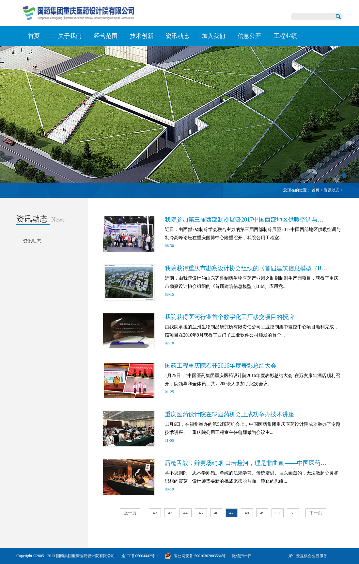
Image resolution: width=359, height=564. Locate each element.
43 (170, 512)
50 (277, 512)
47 (231, 512)
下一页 (315, 512)
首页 (34, 36)
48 (247, 512)
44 (185, 512)
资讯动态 (331, 190)
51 (293, 512)
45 (201, 512)
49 (262, 512)
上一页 (130, 512)
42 (155, 512)
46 (216, 512)
